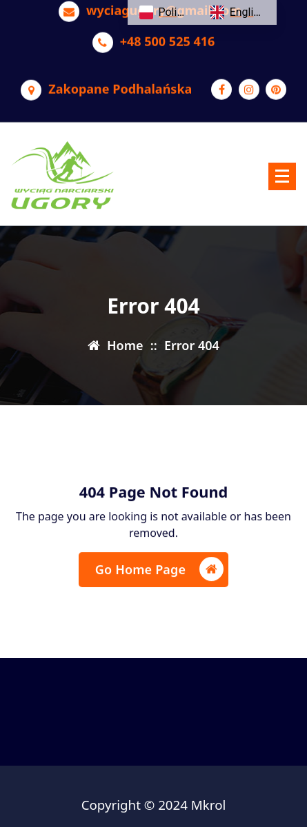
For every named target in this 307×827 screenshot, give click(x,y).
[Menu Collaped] (282, 176)
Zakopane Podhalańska (120, 83)
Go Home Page (159, 574)
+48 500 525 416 (167, 35)
